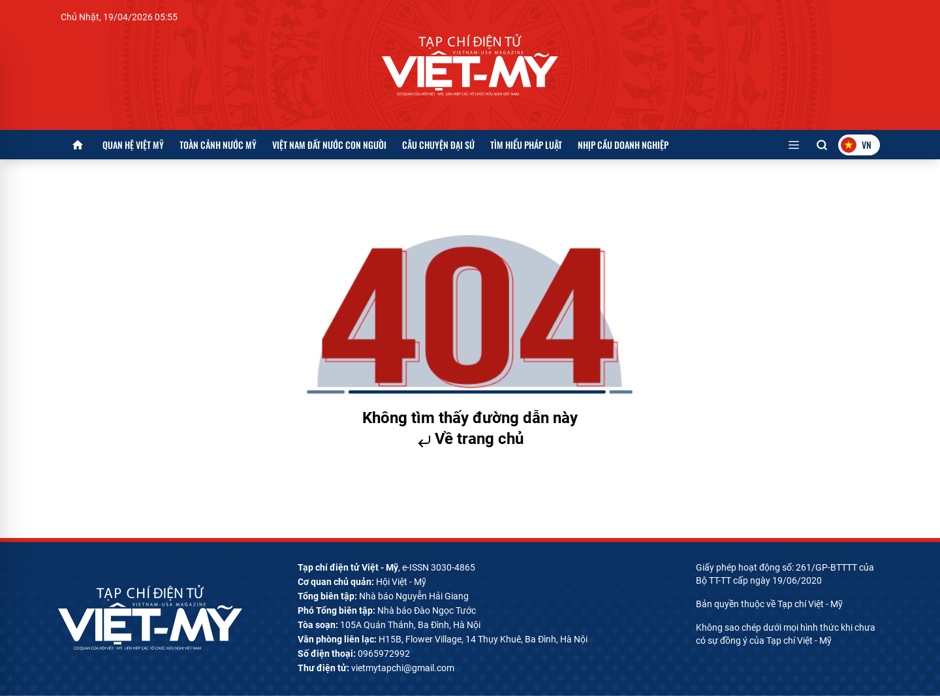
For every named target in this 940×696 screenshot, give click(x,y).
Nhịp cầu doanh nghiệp (623, 144)
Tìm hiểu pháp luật (526, 144)
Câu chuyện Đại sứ (438, 144)
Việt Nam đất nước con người (329, 144)
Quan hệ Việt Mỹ (133, 144)
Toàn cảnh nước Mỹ (218, 144)
